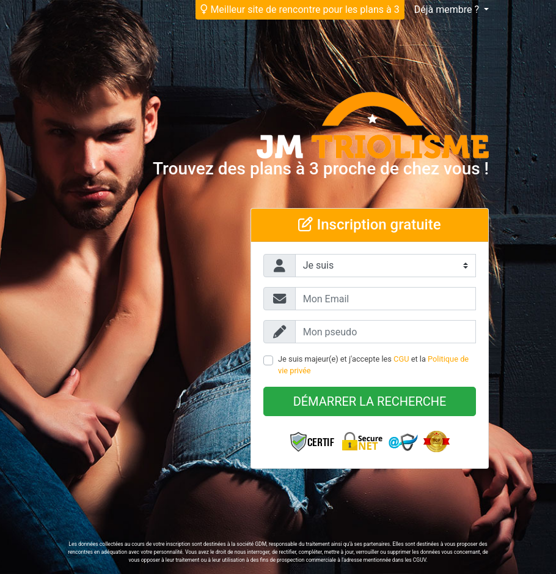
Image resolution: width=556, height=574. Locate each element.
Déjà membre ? (447, 9)
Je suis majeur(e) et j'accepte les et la (373, 364)
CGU (401, 358)
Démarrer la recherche (370, 401)
